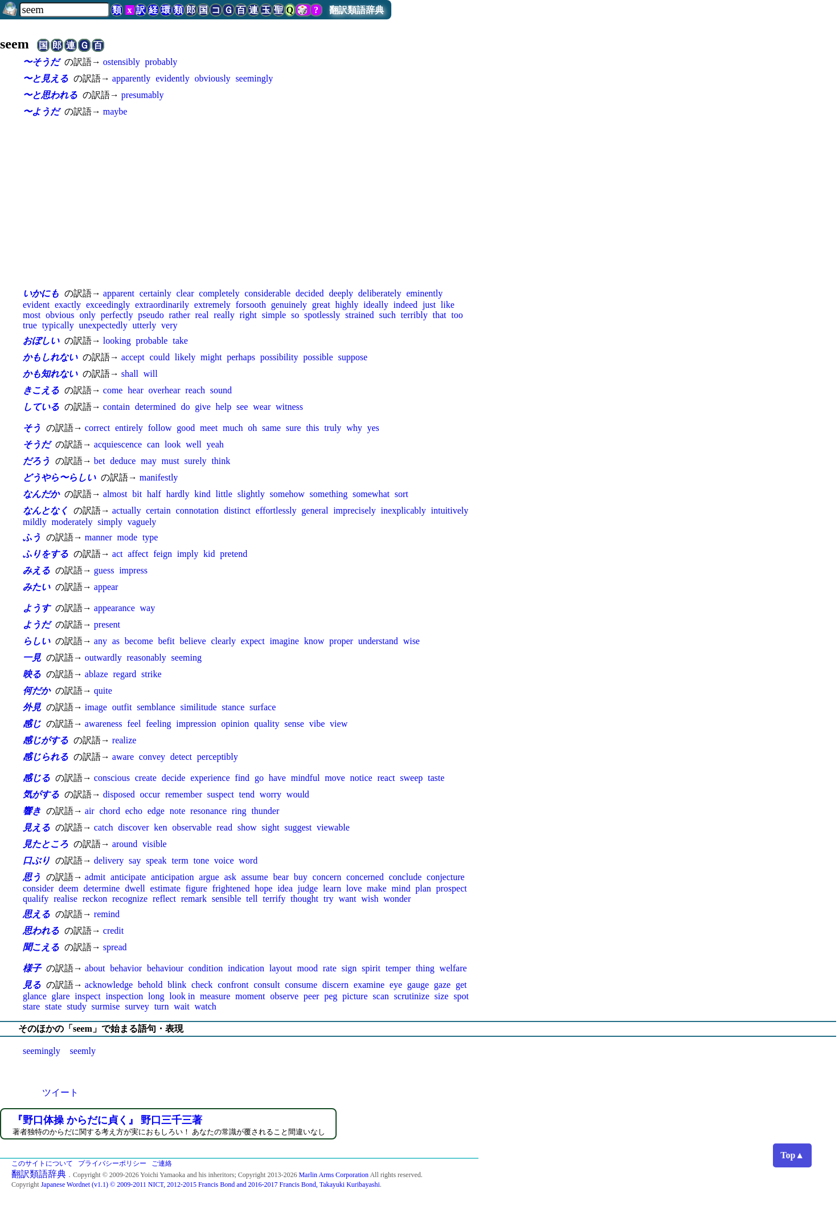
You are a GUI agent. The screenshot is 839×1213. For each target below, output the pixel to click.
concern (327, 877)
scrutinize (411, 996)
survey (137, 1006)
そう (32, 428)
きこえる (41, 390)
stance (233, 707)
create (146, 778)
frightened (231, 888)
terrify (274, 898)
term (179, 860)
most (31, 315)
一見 (32, 657)
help (224, 407)
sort (401, 494)
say (135, 860)
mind (401, 888)
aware (123, 757)
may (149, 461)
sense (294, 723)
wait (182, 1006)
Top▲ (792, 1155)
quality (266, 723)
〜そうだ (41, 62)
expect (253, 641)
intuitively (450, 510)
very (169, 325)
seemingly (254, 78)
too (457, 315)
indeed (405, 305)
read (224, 827)
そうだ (36, 444)
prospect (451, 888)
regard (124, 674)
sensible (227, 898)
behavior (126, 968)
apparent (118, 293)
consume (301, 985)
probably (161, 62)
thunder (265, 811)
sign (349, 968)
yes (373, 428)
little (224, 494)
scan (380, 996)
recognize (130, 898)
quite (103, 690)
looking (117, 340)
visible (154, 844)
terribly (414, 315)
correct (97, 428)
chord (109, 811)
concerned (365, 877)
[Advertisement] (250, 202)
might (211, 357)
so (295, 315)
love (354, 888)
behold (150, 985)
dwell (135, 888)
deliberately (380, 293)
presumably (142, 95)
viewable (333, 827)
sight (270, 827)
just (429, 305)
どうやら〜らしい (59, 477)
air (90, 811)
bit (137, 494)
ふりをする (45, 554)
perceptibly (217, 757)
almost (115, 494)
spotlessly (322, 315)
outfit (122, 707)
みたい (36, 587)
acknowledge (109, 985)
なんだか (41, 494)
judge (308, 888)
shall (129, 373)
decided (310, 293)
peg (330, 996)
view (338, 723)
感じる (36, 778)
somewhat (371, 494)
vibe (317, 723)
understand (378, 641)
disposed (119, 794)
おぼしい (41, 340)
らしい (36, 641)
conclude (405, 877)
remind (107, 914)
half (154, 494)
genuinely (289, 305)
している (41, 407)
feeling (158, 723)
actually (126, 510)
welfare (453, 968)
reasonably (146, 657)
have (277, 778)
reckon (95, 898)
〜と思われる (50, 95)
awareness (103, 723)
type (150, 537)
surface (262, 707)
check (201, 985)
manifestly (159, 477)
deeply (341, 293)
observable (191, 827)
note (178, 811)
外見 (32, 707)
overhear (165, 390)
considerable (267, 293)
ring (239, 811)
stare (31, 1006)
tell (251, 898)
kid (209, 554)
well (194, 444)
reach (195, 390)
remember (183, 794)
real (202, 315)
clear (185, 293)
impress (133, 570)
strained (359, 315)
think (220, 461)
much (233, 428)
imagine (284, 641)
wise (411, 641)
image (96, 707)
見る (32, 985)
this (312, 428)
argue (209, 877)
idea (285, 888)
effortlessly (276, 510)
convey (152, 757)
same (271, 428)
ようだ (36, 624)
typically (58, 325)
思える (36, 914)
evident (36, 305)
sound (221, 390)
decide (174, 778)
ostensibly (121, 62)
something (329, 494)
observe (284, 996)
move (335, 778)
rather (179, 315)
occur (150, 794)
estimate (165, 888)
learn (332, 888)
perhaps (241, 357)
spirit (371, 968)
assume (255, 877)
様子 (32, 968)
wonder (397, 898)
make (377, 888)
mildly (35, 522)
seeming (186, 657)
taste (436, 778)
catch (103, 827)
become (139, 641)
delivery (109, 860)
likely (185, 357)
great (321, 305)
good (186, 428)
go (259, 778)
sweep (411, 778)
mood (307, 968)
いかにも (41, 293)
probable (151, 340)
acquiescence (118, 444)
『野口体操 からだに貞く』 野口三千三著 (107, 1120)
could (159, 357)
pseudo (150, 315)
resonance (208, 811)
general (314, 510)
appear (106, 587)
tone (202, 860)
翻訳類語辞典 (356, 10)
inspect (87, 996)
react (386, 778)
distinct (237, 510)
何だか (36, 690)
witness (289, 407)
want (347, 898)
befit (166, 641)
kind (202, 494)
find (242, 778)
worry (270, 794)
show (247, 827)
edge (156, 811)
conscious (112, 778)
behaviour (165, 968)
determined (155, 407)
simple (274, 315)
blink (176, 985)
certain (158, 510)
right (248, 315)
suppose (352, 357)
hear (136, 390)
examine (369, 985)
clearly (223, 641)
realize (124, 740)
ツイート (60, 1092)
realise (65, 898)
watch (205, 1006)
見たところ (45, 844)
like (448, 305)
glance (35, 996)
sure (293, 428)
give (203, 407)
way (147, 608)
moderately (72, 522)
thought (304, 898)
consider (38, 888)
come (113, 390)
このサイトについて (42, 1163)
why (354, 428)
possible (318, 357)
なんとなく (45, 510)
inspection (124, 996)
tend (247, 794)
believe (193, 641)
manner (98, 537)
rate (330, 968)
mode (127, 537)
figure (196, 888)
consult (266, 985)
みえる (36, 570)
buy (301, 877)
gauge (418, 985)
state (53, 1006)
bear (281, 877)
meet (209, 428)
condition (206, 968)
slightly (251, 494)
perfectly (117, 315)
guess (104, 570)
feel (134, 723)
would (298, 794)
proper (341, 641)
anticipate (128, 877)
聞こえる (41, 947)
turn (161, 1006)
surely (196, 461)
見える (36, 827)
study (77, 1006)
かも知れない (50, 373)
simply (109, 522)
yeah (215, 444)
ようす (36, 608)
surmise (106, 1006)
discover (133, 827)
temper (398, 968)
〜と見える (45, 78)
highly (346, 305)
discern (335, 985)
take (180, 340)
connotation (197, 510)
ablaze (96, 674)
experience (210, 778)
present (107, 624)
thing (425, 968)
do (185, 407)
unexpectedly (103, 325)
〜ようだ (41, 111)
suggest (298, 827)
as (116, 641)
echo (133, 811)
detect (181, 757)
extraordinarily (162, 305)
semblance (156, 707)
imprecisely (354, 510)
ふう (32, 537)
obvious (60, 315)
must (170, 461)
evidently (172, 78)
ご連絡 (162, 1163)
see (242, 407)
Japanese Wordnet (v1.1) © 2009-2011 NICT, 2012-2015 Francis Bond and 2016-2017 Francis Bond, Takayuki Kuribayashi (210, 1184)
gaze (442, 985)
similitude (198, 707)
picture (354, 996)
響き (32, 811)
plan (423, 888)
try (329, 898)
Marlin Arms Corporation (333, 1175)
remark (194, 898)
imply (187, 554)
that (439, 315)
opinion (235, 723)
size (442, 996)
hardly (178, 494)
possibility (279, 357)
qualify (35, 898)
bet (99, 461)
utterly (145, 325)
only (87, 315)
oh (252, 428)
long (156, 996)
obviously (212, 78)
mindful (305, 778)
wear (262, 407)
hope (263, 888)
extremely (212, 305)
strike (151, 674)
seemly (83, 1051)
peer (312, 996)
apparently (131, 78)
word (248, 860)
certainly (155, 293)
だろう (36, 461)
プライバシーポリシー (112, 1163)
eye (396, 985)
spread (115, 947)
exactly (68, 305)
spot (461, 996)
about (95, 968)
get (461, 985)
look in (182, 996)
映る (32, 674)
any (100, 641)
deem (69, 888)
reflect (164, 898)
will (151, 373)
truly (332, 428)
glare (61, 996)
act (117, 554)
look (173, 444)
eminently (424, 293)
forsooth (251, 305)
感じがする (45, 740)
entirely (129, 428)
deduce (123, 461)
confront (233, 985)
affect (138, 554)
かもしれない (50, 357)
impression (196, 723)
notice (361, 778)
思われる (41, 930)
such (387, 315)
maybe (115, 111)
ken (160, 827)
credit (113, 930)
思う (32, 877)
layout (280, 968)
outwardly (103, 657)
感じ (32, 723)
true (30, 325)
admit (95, 877)
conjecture (446, 877)
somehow (286, 494)
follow (160, 428)
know (314, 641)
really (224, 315)
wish (369, 898)
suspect (220, 794)
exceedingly (108, 305)
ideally (375, 305)
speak (156, 860)
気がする (41, 794)
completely (219, 293)
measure (215, 996)
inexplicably (403, 510)
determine (101, 888)
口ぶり (36, 860)
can (153, 444)
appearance (114, 608)
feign (162, 554)
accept (133, 357)
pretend (233, 554)
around (124, 844)
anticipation (172, 877)
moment (250, 996)
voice (224, 860)
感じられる (45, 757)
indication (246, 968)
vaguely (142, 522)
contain (116, 407)
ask (230, 877)
